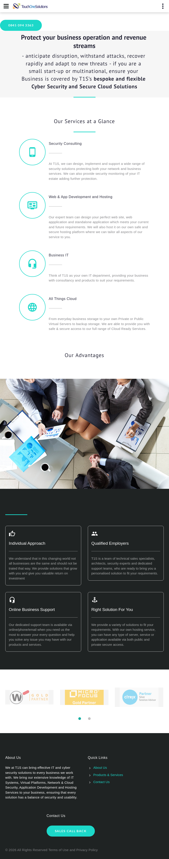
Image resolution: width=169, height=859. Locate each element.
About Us (100, 767)
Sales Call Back (71, 831)
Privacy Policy (87, 850)
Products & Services (108, 775)
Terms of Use (58, 850)
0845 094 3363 (21, 25)
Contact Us (101, 782)
